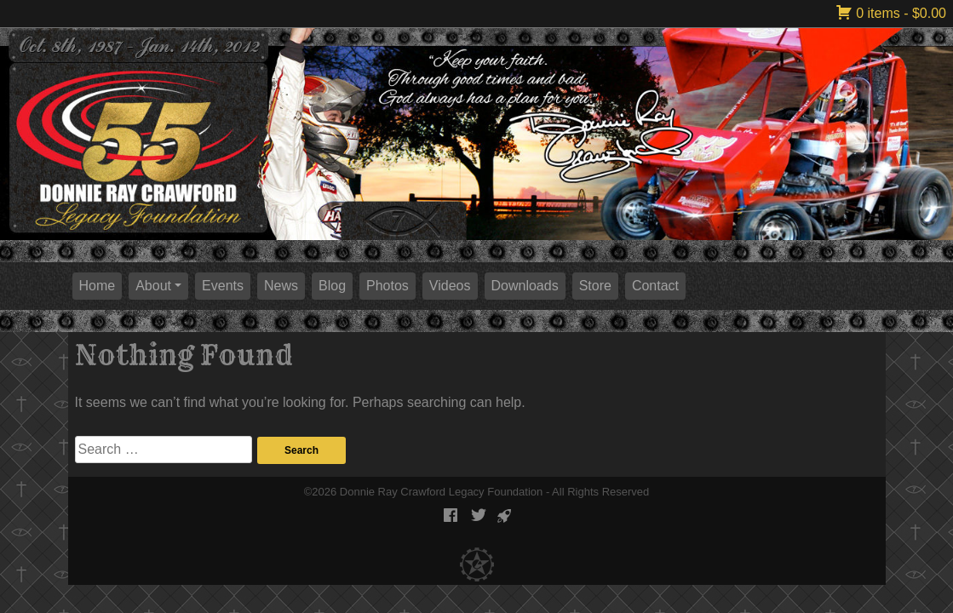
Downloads (525, 285)
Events (223, 285)
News (281, 285)
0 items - (890, 13)
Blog (332, 285)
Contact (655, 285)
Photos (387, 285)
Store (595, 285)
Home (97, 285)
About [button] (153, 285)
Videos (450, 285)
